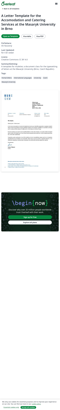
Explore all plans (30, 222)
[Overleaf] (8, 3)
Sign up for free (30, 217)
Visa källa (27, 36)
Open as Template (10, 36)
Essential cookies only (11, 407)
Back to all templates (10, 9)
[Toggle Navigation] (56, 4)
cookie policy (36, 404)
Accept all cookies (28, 407)
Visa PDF (40, 36)
